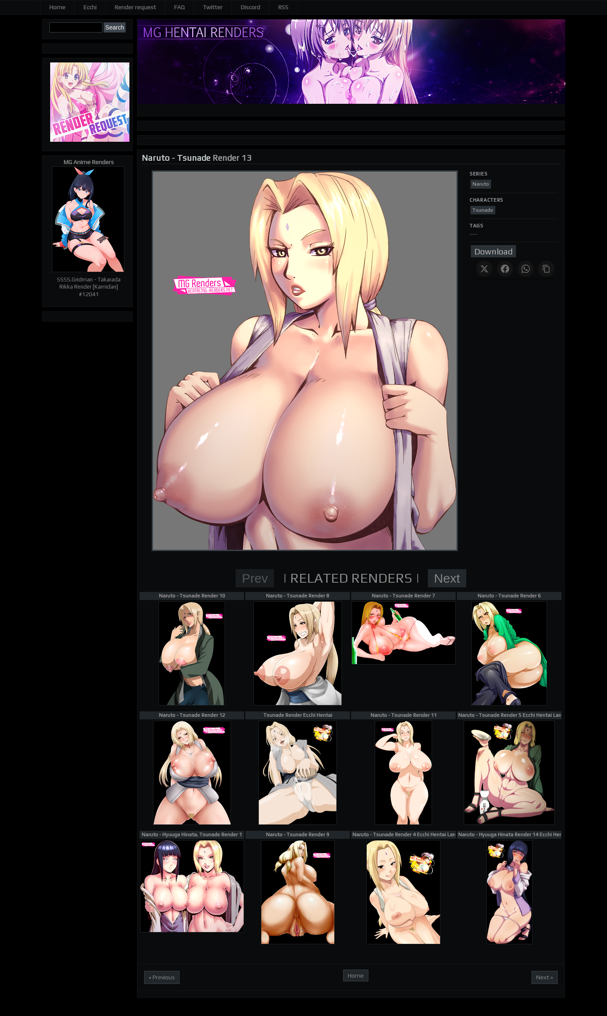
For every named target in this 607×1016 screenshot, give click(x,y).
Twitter (213, 7)
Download (493, 251)
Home (57, 7)
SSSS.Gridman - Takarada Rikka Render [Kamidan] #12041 (89, 286)
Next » (544, 977)
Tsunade (193, 157)
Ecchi (90, 7)
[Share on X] (484, 269)
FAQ (179, 7)
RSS (283, 7)
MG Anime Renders (89, 162)
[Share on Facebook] (505, 269)
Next (447, 578)
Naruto (155, 157)
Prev (255, 578)
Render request (135, 7)
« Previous (162, 977)
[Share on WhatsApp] (526, 269)
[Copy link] (546, 269)
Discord (250, 7)
